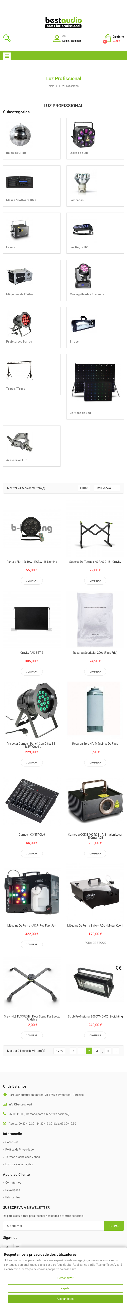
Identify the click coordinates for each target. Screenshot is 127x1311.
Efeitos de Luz (79, 152)
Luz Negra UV (79, 247)
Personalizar (65, 1278)
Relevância (104, 488)
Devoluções (12, 1190)
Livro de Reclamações (19, 1164)
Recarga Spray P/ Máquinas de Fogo (95, 743)
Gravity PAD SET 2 (31, 652)
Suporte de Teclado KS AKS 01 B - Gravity (95, 561)
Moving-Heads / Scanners (87, 294)
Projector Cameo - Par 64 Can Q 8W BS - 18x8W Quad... (32, 745)
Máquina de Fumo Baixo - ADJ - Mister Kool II (95, 925)
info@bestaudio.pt (20, 1104)
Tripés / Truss (15, 388)
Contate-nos (13, 1182)
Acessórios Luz (16, 460)
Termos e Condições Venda (22, 1157)
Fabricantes (12, 1197)
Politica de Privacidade (19, 1149)
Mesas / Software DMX (21, 200)
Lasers (10, 247)
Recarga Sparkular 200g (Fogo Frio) (95, 652)
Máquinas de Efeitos (19, 294)
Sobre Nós (11, 1142)
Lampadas (77, 200)
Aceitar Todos (65, 1298)
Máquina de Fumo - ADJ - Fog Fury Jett (31, 925)
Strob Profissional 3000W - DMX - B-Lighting (95, 1016)
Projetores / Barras (19, 341)
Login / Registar (71, 40)
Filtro (84, 488)
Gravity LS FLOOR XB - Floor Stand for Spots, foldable (32, 1018)
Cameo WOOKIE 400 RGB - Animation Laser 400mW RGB (95, 836)
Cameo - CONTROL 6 (32, 834)
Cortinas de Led (80, 412)
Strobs (74, 341)
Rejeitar (65, 1288)
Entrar (114, 1226)
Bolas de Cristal (16, 152)
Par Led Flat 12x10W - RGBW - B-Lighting (32, 561)
